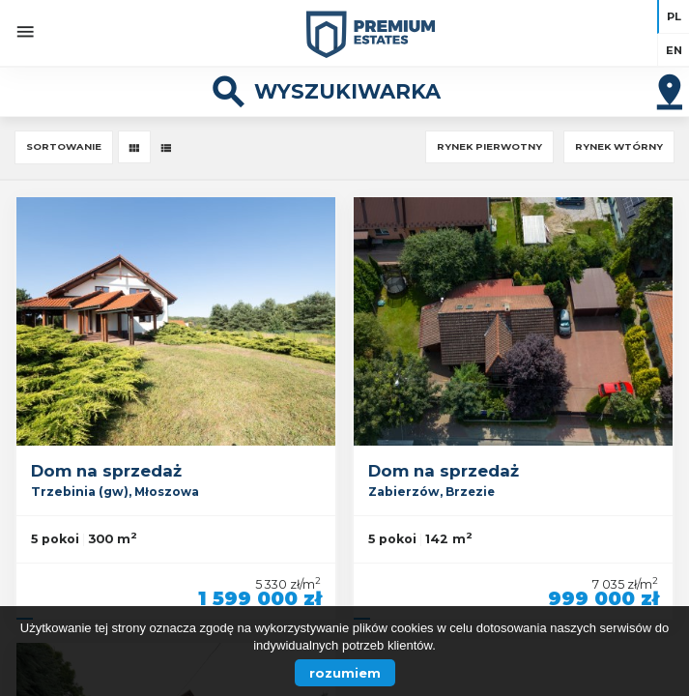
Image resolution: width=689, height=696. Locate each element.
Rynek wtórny (619, 146)
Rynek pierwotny (489, 146)
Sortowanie (63, 146)
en (674, 50)
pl (674, 16)
